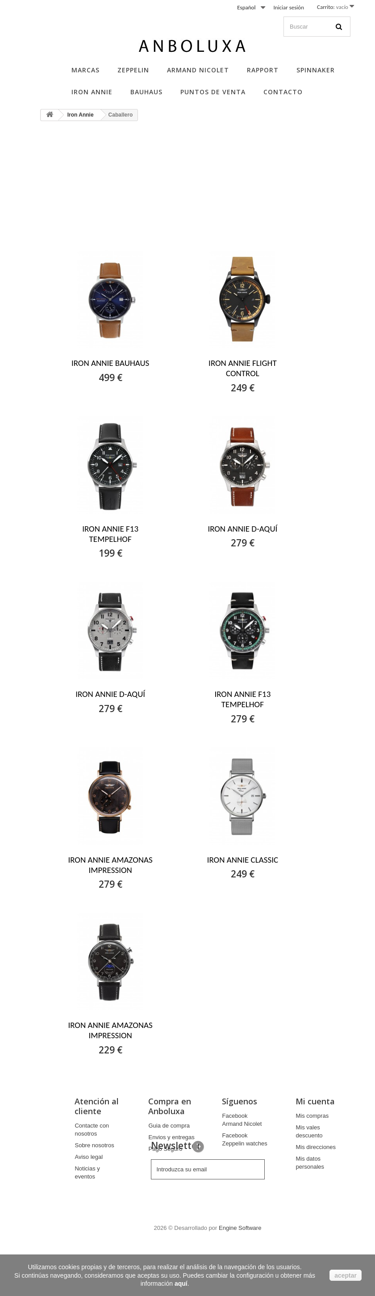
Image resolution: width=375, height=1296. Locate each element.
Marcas (85, 70)
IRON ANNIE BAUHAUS (110, 363)
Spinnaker (315, 70)
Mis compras (312, 1115)
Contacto (283, 92)
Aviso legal (89, 1156)
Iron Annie (91, 92)
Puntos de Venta (213, 92)
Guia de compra (169, 1125)
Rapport (263, 70)
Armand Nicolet (198, 70)
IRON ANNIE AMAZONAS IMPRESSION (110, 865)
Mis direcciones (316, 1147)
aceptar (345, 1275)
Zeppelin (133, 70)
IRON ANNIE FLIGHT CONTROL (242, 368)
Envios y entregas (171, 1137)
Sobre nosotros (94, 1145)
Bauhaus (146, 92)
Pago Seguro (165, 1148)
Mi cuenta (315, 1101)
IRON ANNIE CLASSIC (242, 860)
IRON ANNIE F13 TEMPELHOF (110, 534)
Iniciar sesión (288, 7)
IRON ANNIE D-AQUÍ (242, 529)
